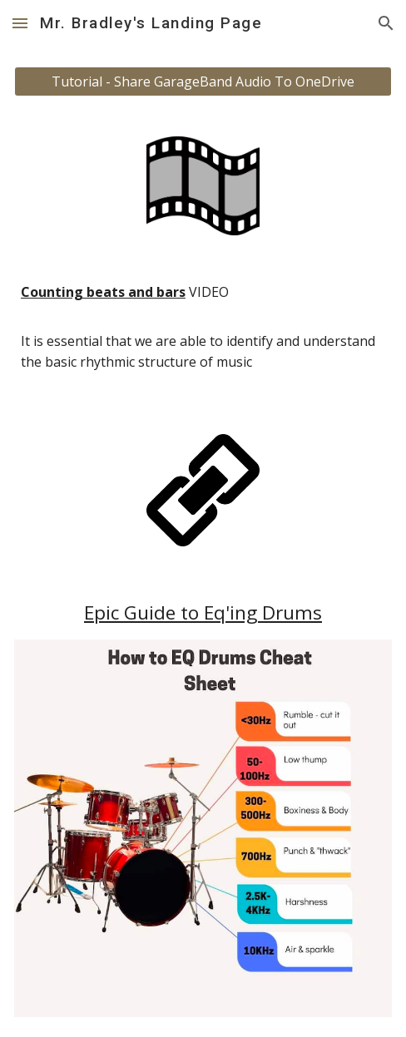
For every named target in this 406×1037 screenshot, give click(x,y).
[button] (20, 23)
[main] (203, 334)
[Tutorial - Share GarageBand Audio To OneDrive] (203, 81)
